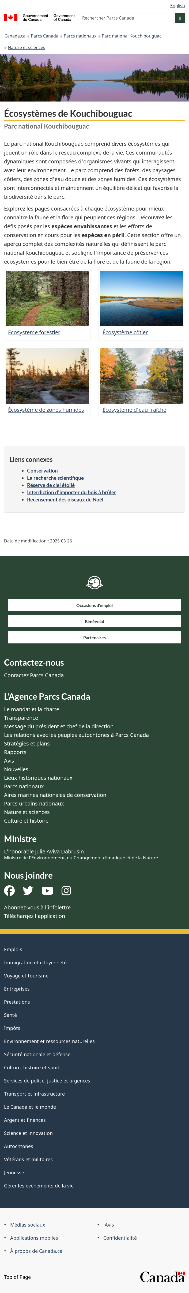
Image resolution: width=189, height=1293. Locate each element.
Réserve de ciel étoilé (51, 485)
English (177, 6)
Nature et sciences (26, 47)
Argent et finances (25, 1120)
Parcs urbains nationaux (34, 803)
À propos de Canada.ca (36, 1251)
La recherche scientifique (55, 478)
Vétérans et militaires (28, 1159)
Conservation (42, 470)
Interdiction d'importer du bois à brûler (71, 492)
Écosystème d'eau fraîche (134, 409)
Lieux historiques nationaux (38, 777)
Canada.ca (15, 36)
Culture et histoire (26, 820)
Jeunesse (14, 1172)
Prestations (17, 1002)
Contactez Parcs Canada (34, 675)
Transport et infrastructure (34, 1093)
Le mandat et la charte (31, 709)
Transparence (21, 717)
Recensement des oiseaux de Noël (65, 499)
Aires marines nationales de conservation (55, 795)
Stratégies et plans (27, 743)
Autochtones (18, 1146)
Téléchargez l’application (34, 916)
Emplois (13, 949)
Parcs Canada (44, 36)
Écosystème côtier (125, 332)
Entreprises (17, 988)
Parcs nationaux (80, 36)
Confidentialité (120, 1238)
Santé (10, 1015)
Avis (9, 760)
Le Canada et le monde (30, 1107)
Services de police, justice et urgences (47, 1080)
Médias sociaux (27, 1224)
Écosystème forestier (34, 332)
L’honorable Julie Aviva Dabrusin (81, 854)
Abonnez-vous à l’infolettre (37, 907)
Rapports (15, 752)
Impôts (12, 1028)
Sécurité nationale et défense (37, 1054)
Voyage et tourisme (26, 975)
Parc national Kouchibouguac (131, 36)
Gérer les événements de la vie (39, 1185)
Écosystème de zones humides (46, 409)
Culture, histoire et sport (32, 1067)
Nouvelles (16, 769)
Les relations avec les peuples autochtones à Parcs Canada (76, 735)
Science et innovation (28, 1133)
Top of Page (22, 1277)
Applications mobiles (34, 1238)
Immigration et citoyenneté (35, 962)
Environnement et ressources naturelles (49, 1041)
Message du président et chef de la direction (59, 726)
